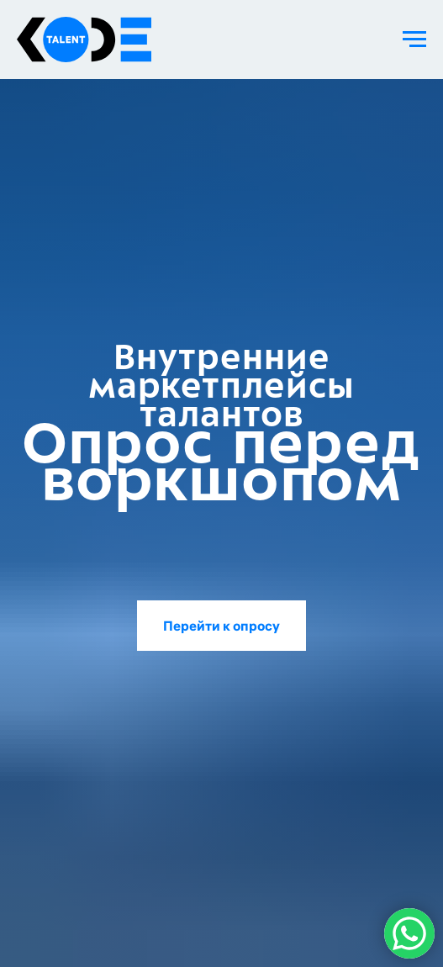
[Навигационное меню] (414, 39)
